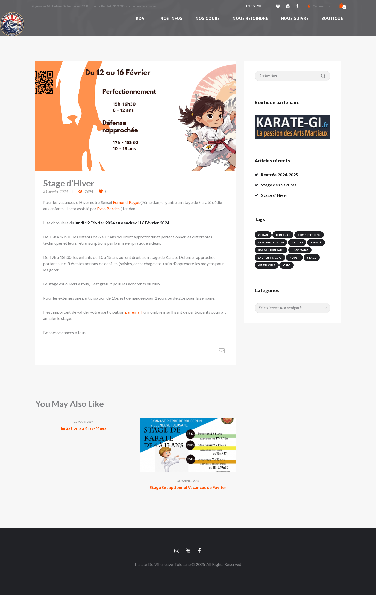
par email (133, 312)
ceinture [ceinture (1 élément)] (283, 234)
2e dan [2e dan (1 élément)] (263, 234)
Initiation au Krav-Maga (84, 427)
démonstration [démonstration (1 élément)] (271, 242)
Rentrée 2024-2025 (279, 174)
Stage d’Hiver (274, 194)
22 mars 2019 (83, 421)
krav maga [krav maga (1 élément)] (300, 250)
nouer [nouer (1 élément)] (294, 257)
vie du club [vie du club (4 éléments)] (266, 265)
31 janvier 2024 (55, 191)
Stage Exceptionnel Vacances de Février (188, 487)
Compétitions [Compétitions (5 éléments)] (309, 234)
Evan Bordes (108, 208)
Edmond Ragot (126, 202)
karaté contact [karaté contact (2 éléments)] (271, 250)
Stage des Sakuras (279, 184)
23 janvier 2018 (188, 480)
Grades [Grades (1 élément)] (297, 242)
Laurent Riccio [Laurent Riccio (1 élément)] (270, 257)
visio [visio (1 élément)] (286, 265)
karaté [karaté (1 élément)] (316, 242)
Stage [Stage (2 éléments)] (311, 257)
